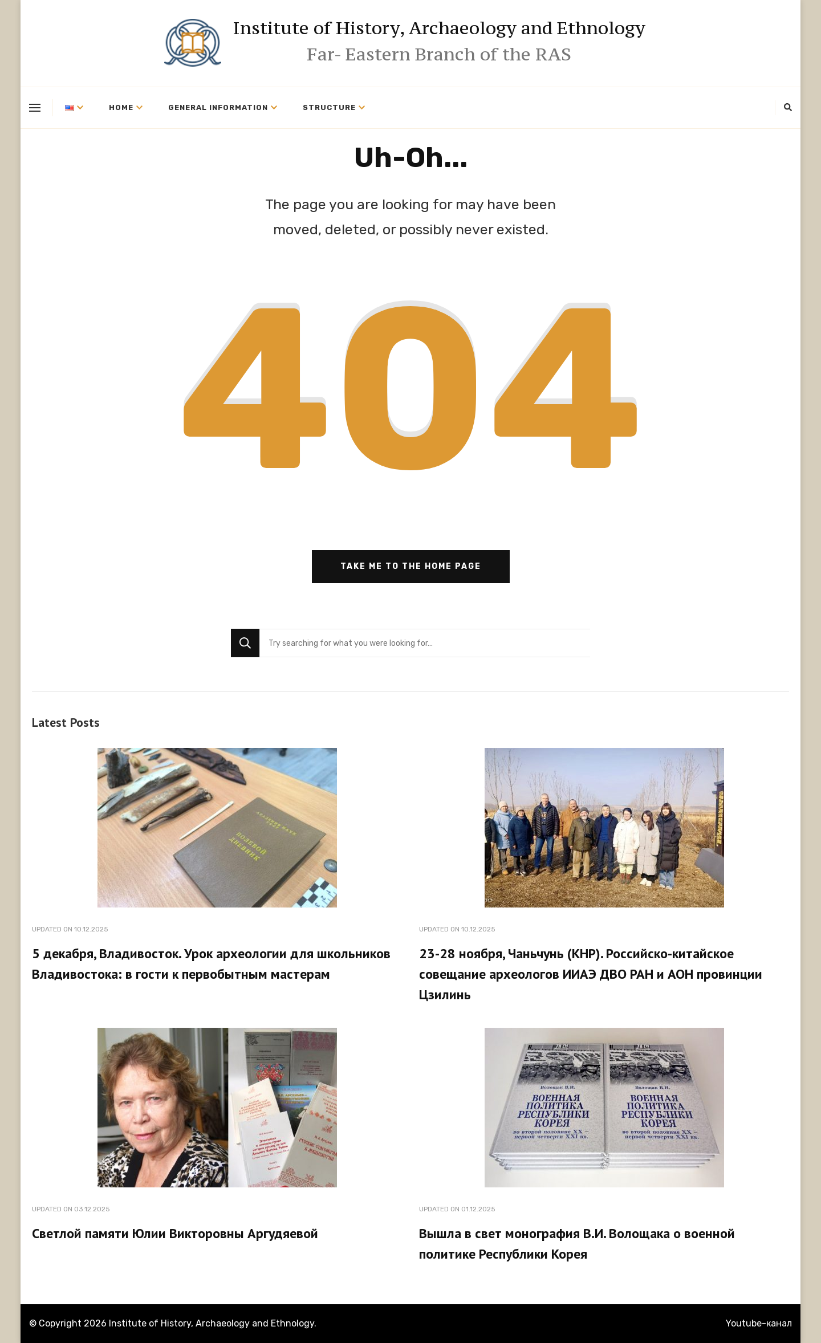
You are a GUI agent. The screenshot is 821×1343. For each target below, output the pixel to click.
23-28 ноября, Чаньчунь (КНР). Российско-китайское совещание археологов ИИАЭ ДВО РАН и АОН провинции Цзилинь (590, 974)
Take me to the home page (410, 566)
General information (218, 107)
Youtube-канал (759, 1323)
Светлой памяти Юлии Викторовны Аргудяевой (175, 1233)
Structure (329, 107)
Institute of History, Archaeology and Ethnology (439, 28)
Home (121, 107)
